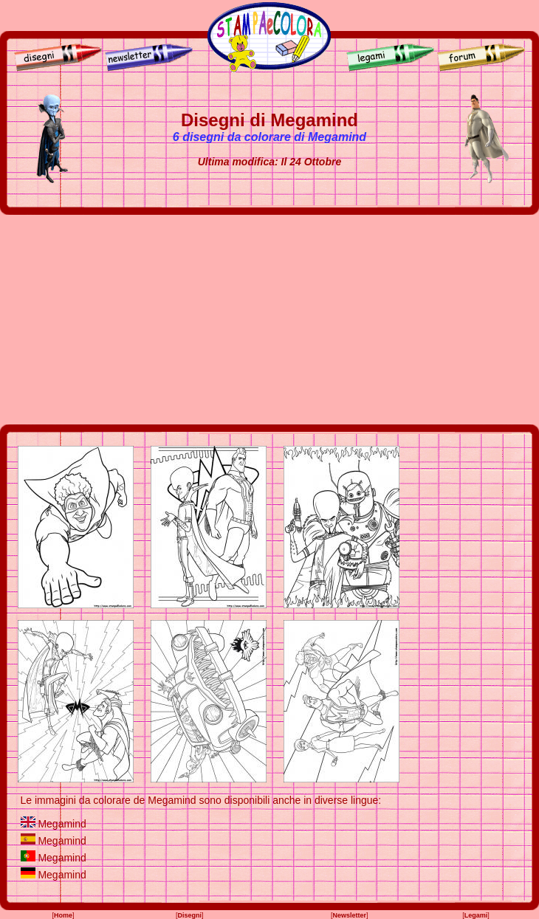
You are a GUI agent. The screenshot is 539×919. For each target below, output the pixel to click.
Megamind (62, 824)
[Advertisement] (270, 319)
